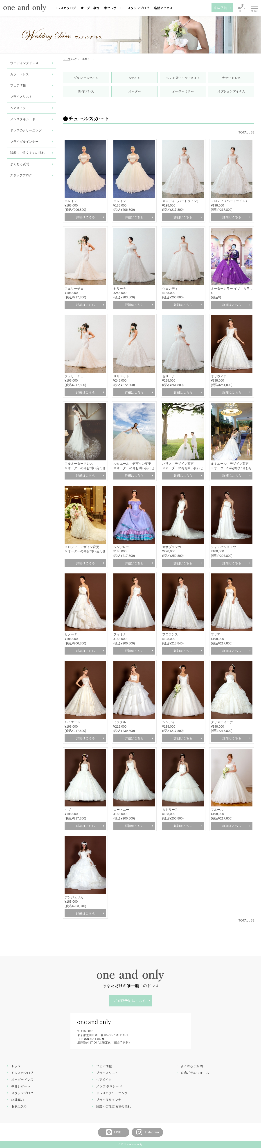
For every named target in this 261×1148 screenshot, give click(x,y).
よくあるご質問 (192, 1066)
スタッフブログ (138, 8)
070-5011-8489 (94, 1039)
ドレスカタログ (65, 8)
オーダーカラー (183, 91)
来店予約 (220, 7)
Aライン (134, 77)
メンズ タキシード (109, 1086)
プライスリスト (21, 96)
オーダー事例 (90, 8)
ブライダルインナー (24, 141)
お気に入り (19, 1106)
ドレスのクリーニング (26, 130)
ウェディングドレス (24, 63)
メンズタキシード (22, 119)
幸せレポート (113, 8)
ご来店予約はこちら (130, 1000)
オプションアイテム (231, 91)
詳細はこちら (85, 217)
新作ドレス (86, 91)
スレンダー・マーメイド (183, 77)
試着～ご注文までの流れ (27, 153)
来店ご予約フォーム (195, 1072)
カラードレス (19, 74)
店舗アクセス (163, 8)
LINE (113, 1132)
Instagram (147, 1132)
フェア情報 (18, 85)
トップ (66, 59)
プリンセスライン (86, 77)
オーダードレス (22, 1079)
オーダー (134, 91)
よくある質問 (19, 164)
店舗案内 (17, 1099)
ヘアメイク (18, 108)
